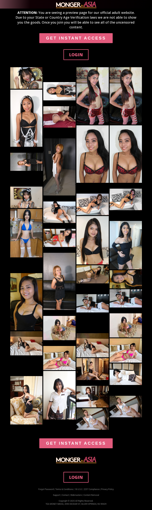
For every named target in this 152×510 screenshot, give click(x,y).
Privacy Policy (107, 489)
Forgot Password (46, 489)
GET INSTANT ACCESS (76, 38)
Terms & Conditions (64, 489)
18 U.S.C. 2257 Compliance (87, 489)
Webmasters (76, 495)
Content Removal (91, 495)
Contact (65, 495)
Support (56, 495)
